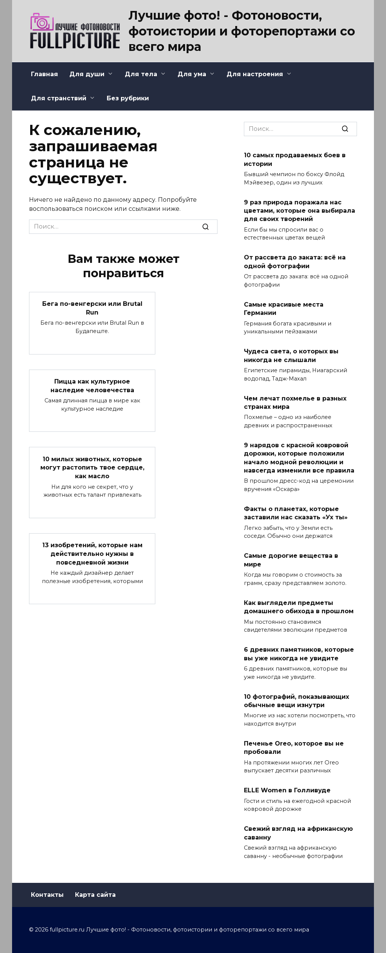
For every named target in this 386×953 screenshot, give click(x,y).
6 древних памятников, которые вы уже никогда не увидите (299, 653)
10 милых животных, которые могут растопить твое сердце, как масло (92, 467)
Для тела (141, 74)
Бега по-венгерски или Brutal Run (92, 308)
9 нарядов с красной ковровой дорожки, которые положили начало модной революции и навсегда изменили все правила (299, 458)
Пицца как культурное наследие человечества (92, 385)
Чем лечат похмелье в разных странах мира (295, 402)
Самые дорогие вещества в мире (291, 560)
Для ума (192, 74)
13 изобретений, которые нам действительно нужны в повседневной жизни (92, 553)
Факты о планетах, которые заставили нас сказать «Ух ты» (296, 513)
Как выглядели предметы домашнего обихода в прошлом (299, 606)
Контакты (47, 894)
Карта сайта (95, 894)
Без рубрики (128, 98)
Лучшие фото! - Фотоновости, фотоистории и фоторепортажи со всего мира (242, 31)
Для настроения (255, 74)
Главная (44, 74)
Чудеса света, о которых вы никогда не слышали (291, 355)
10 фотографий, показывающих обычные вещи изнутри (296, 700)
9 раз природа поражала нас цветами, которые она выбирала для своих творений (299, 210)
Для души (86, 74)
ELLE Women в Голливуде (287, 790)
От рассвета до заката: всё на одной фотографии (295, 261)
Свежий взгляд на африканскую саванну (298, 833)
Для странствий (58, 98)
